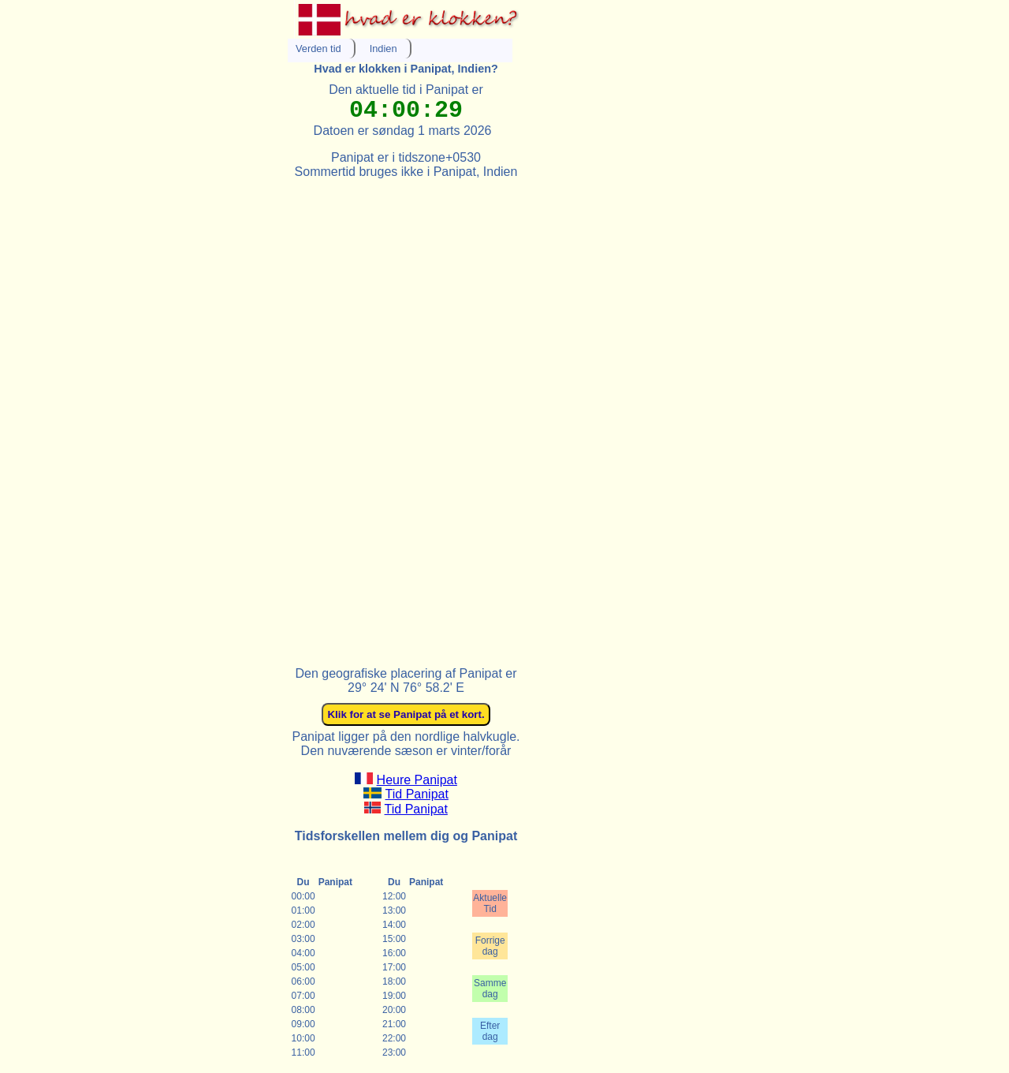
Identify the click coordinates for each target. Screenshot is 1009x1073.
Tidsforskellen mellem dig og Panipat (406, 836)
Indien (383, 48)
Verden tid (318, 48)
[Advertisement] (406, 415)
